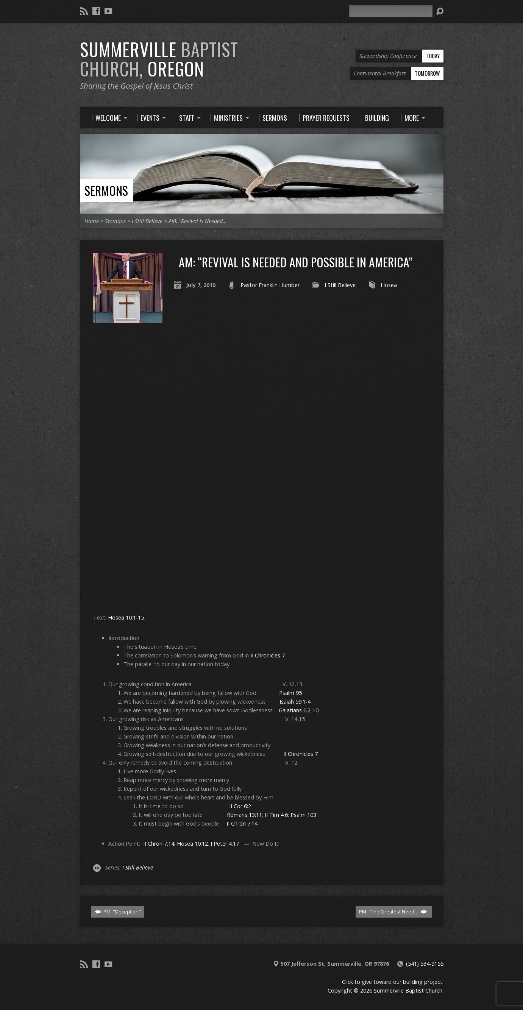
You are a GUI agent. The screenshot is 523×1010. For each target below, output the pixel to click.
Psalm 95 (290, 692)
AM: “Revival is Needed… (198, 221)
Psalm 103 (303, 814)
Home (91, 221)
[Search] (390, 11)
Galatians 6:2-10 (298, 710)
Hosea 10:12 (192, 843)
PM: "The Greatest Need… (393, 911)
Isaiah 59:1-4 (295, 701)
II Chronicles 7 (267, 655)
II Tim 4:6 (276, 814)
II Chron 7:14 (242, 823)
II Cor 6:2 (240, 806)
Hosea (389, 285)
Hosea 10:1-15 (126, 617)
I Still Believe (147, 221)
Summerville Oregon (159, 59)
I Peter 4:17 (225, 843)
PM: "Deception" (118, 911)
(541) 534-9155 (424, 963)
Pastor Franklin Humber (270, 285)
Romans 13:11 (244, 814)
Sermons (106, 190)
